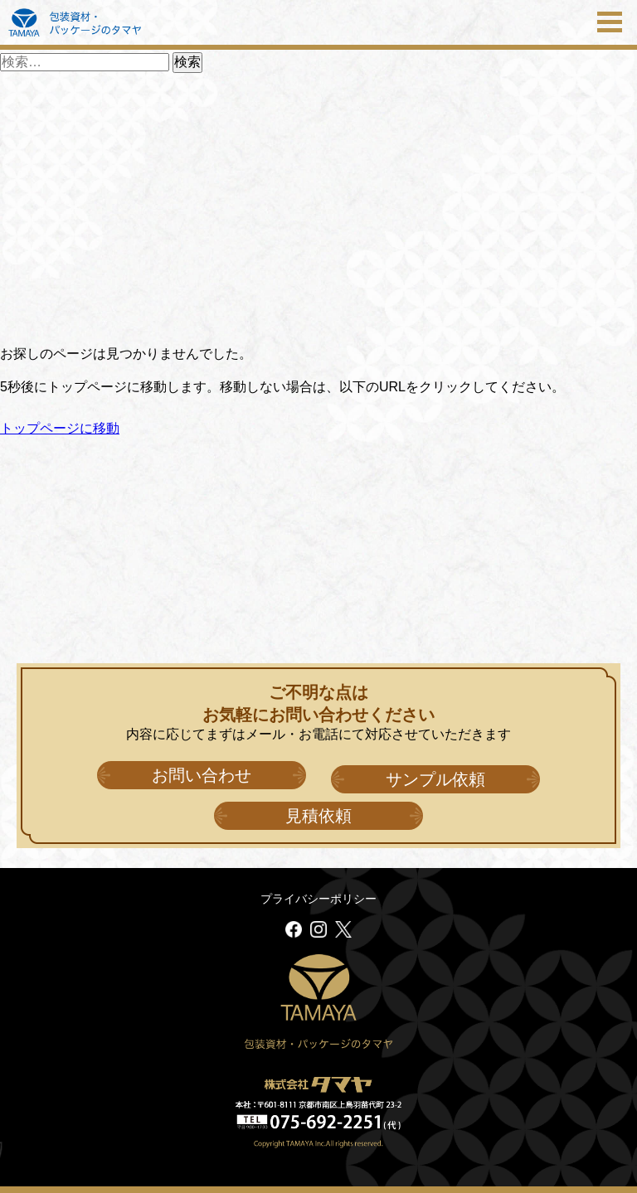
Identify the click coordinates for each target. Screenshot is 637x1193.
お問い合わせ (201, 775)
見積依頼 (318, 816)
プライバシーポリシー (318, 898)
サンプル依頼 (435, 779)
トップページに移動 (59, 428)
